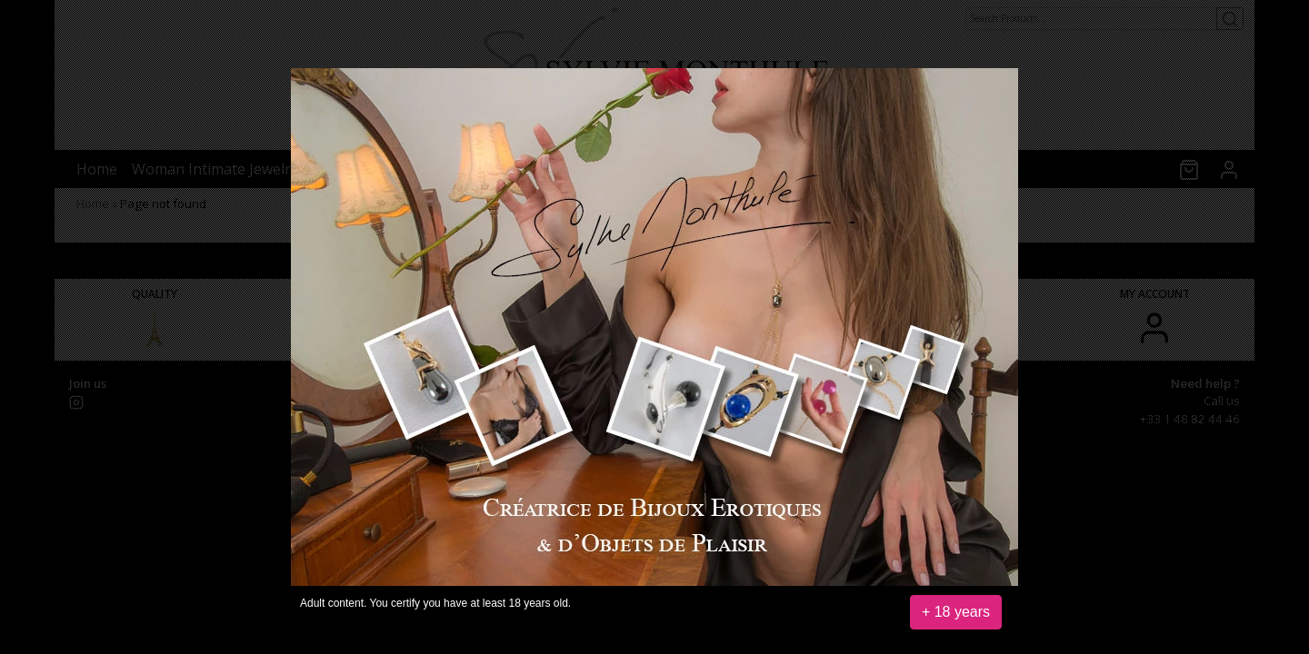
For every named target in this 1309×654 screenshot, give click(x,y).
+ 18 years (956, 611)
